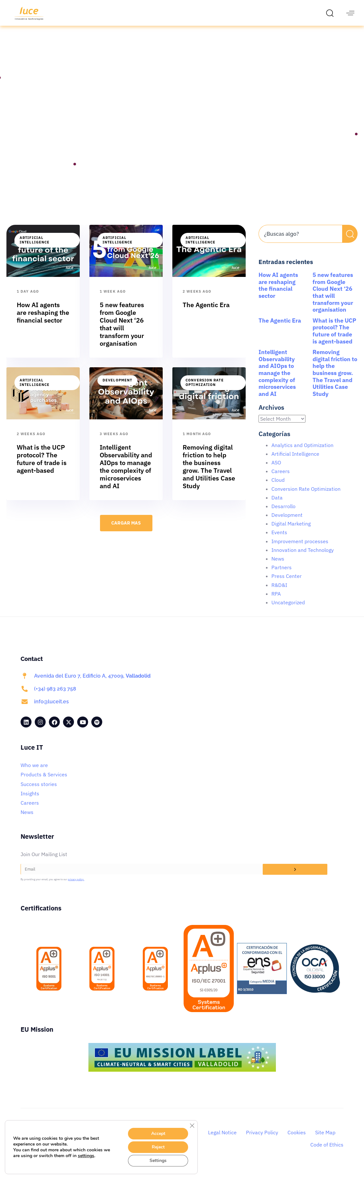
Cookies (296, 1140)
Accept (158, 1133)
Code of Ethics (326, 1152)
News (277, 566)
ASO (276, 470)
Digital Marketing (291, 531)
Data (277, 505)
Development (117, 387)
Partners (281, 574)
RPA (276, 601)
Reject (158, 1147)
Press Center (286, 583)
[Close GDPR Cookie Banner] (192, 1125)
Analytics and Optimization (302, 452)
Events (279, 539)
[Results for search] (300, 254)
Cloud (278, 487)
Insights (30, 801)
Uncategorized (288, 610)
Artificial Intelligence (35, 247)
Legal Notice (222, 1140)
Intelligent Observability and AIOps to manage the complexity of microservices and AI (277, 380)
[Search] (350, 241)
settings (86, 1156)
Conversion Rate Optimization (205, 389)
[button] (331, 13)
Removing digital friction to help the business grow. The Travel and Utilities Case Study (335, 380)
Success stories (39, 791)
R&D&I (279, 592)
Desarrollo (283, 513)
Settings (158, 1160)
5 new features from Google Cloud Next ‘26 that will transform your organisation (333, 300)
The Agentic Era (280, 328)
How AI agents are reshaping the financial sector (278, 293)
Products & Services (44, 782)
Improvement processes (299, 548)
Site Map (325, 1140)
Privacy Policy (262, 1140)
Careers (280, 478)
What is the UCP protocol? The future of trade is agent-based (334, 338)
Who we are (34, 772)
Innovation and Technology (302, 557)
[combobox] (300, 241)
